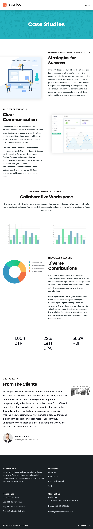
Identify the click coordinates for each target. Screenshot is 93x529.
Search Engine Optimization (14, 511)
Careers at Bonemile (56, 481)
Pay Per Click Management (14, 506)
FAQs (50, 486)
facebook (82, 525)
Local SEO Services (11, 497)
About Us (52, 472)
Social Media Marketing (12, 502)
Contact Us (53, 477)
